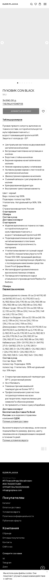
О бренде (7, 533)
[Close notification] (47, 571)
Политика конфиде (12, 516)
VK (4, 558)
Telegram (7, 562)
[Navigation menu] (45, 4)
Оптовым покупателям (13, 537)
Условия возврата (11, 511)
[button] (31, 4)
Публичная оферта (12, 520)
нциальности (27, 516)
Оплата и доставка (11, 507)
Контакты (7, 542)
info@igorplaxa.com (12, 490)
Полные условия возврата (15, 440)
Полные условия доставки (15, 421)
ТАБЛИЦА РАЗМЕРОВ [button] (13, 103)
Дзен (5, 566)
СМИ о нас (8, 546)
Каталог (6, 503)
